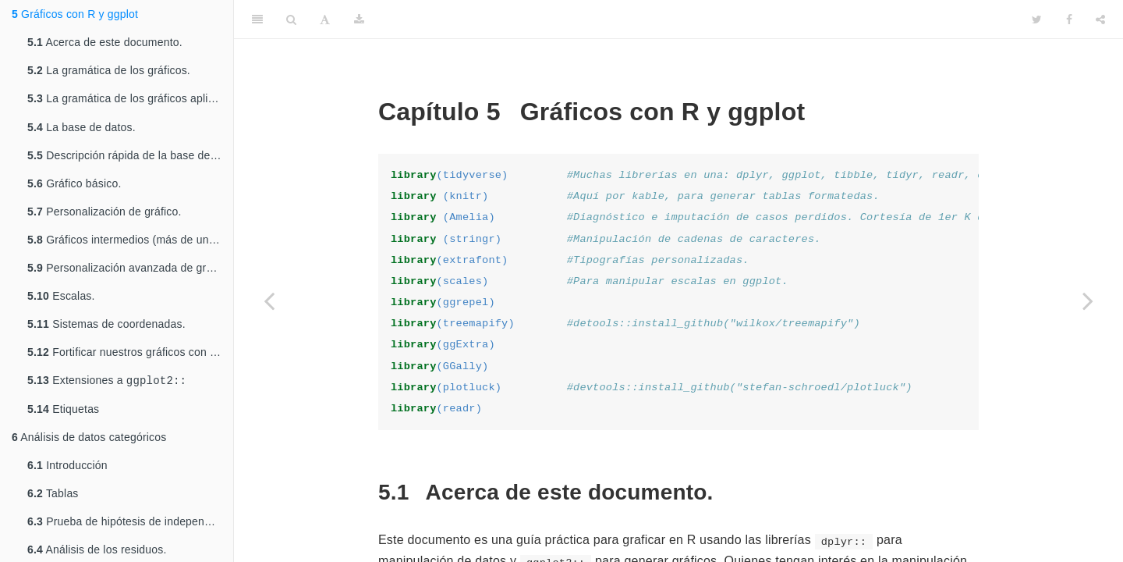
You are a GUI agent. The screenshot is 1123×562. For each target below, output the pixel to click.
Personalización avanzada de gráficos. (130, 269)
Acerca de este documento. (104, 42)
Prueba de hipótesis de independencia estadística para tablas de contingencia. (130, 524)
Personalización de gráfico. (104, 213)
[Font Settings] (325, 19)
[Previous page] (269, 300)
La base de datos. (81, 129)
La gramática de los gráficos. (108, 70)
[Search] (291, 19)
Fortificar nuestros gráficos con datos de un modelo (130, 353)
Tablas (53, 496)
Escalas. (61, 297)
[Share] (1100, 19)
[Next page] (1088, 300)
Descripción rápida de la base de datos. (130, 157)
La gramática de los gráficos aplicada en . (130, 99)
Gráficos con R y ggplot (75, 14)
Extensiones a (106, 382)
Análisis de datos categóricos (89, 440)
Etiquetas (63, 412)
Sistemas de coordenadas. (106, 325)
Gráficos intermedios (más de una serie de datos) (130, 241)
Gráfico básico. (74, 185)
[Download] (359, 19)
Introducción (67, 468)
